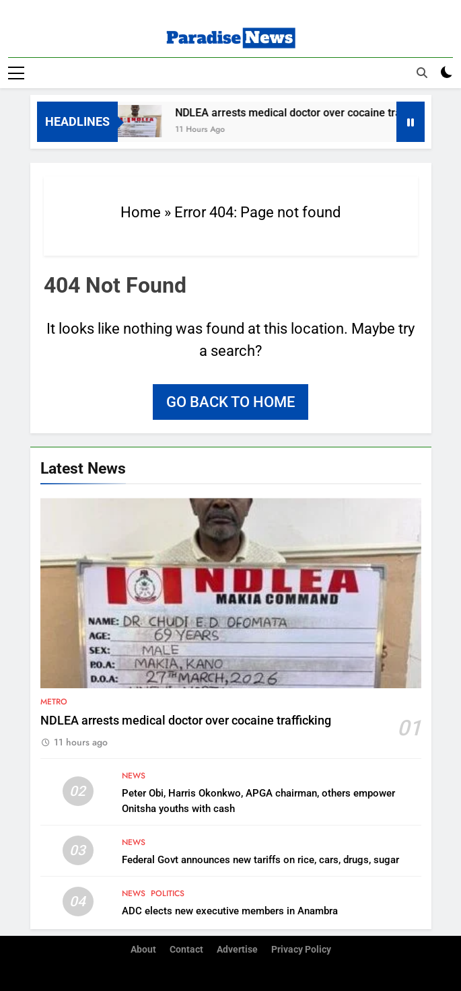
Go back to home (230, 402)
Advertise (237, 949)
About (143, 949)
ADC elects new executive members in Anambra (230, 911)
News (133, 776)
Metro (53, 702)
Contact (186, 949)
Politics (167, 893)
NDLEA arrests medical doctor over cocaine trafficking (310, 112)
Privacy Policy (301, 949)
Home (140, 212)
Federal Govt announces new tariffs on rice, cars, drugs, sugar (260, 860)
